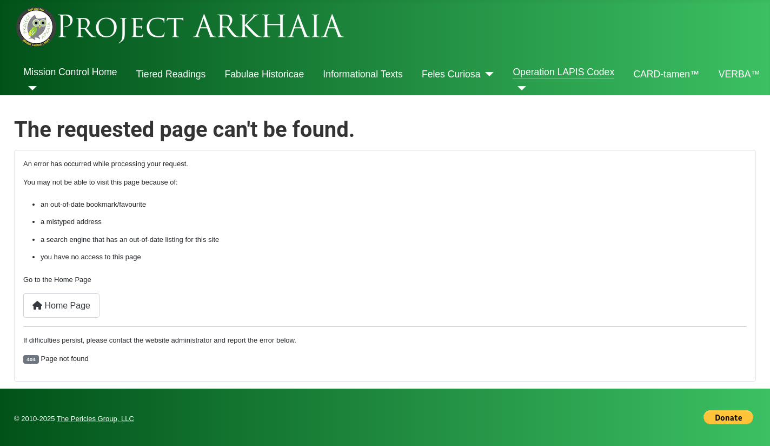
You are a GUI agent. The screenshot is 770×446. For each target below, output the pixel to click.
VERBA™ (739, 74)
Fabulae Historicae (264, 74)
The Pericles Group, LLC (95, 419)
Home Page (61, 305)
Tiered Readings (170, 74)
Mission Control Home (70, 72)
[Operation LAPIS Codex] (519, 88)
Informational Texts (362, 74)
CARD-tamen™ (666, 74)
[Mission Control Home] (30, 88)
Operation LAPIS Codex (563, 72)
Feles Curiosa (451, 74)
